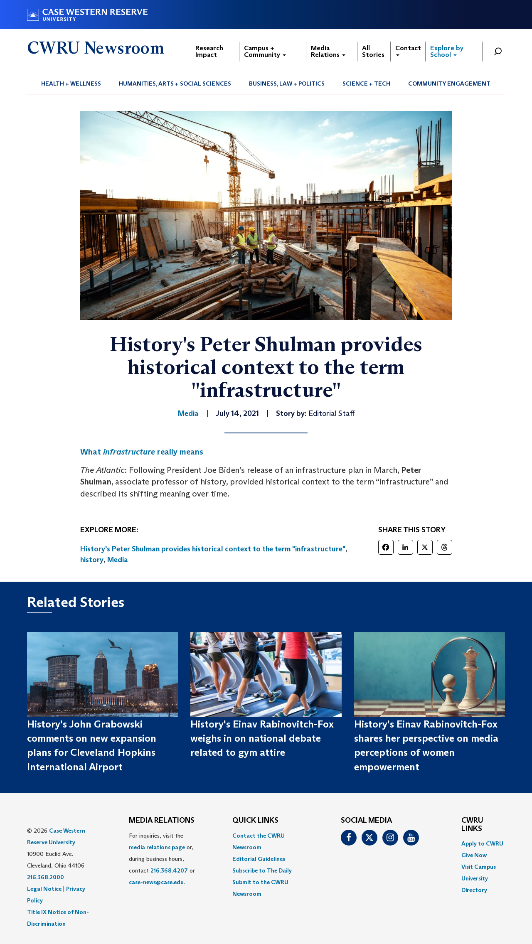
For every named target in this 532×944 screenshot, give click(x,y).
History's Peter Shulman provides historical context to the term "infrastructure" (212, 548)
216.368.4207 (169, 870)
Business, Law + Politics (287, 83)
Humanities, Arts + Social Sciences (175, 83)
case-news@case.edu (156, 882)
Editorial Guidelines (258, 859)
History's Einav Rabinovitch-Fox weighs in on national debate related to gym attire (262, 738)
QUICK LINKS (255, 820)
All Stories (373, 51)
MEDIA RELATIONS (162, 820)
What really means (141, 452)
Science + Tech (366, 83)
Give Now (474, 855)
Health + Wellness (71, 83)
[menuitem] (71, 83)
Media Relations (328, 51)
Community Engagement (449, 83)
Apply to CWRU (482, 843)
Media (117, 559)
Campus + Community (265, 51)
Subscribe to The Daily (262, 870)
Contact (408, 50)
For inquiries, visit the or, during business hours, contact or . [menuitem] (162, 859)
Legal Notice (44, 888)
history (91, 559)
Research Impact (209, 51)
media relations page (157, 847)
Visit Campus (478, 866)
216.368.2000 (45, 877)
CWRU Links (472, 824)
